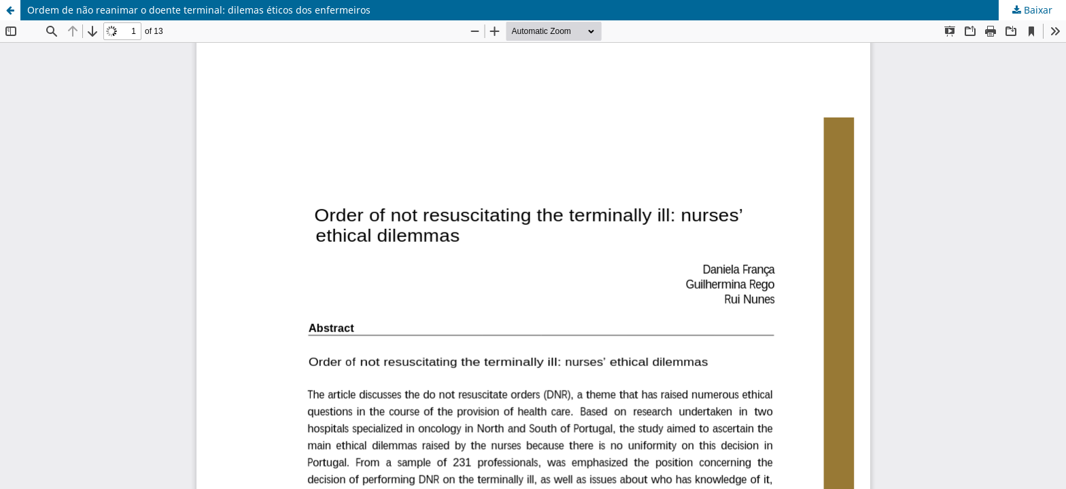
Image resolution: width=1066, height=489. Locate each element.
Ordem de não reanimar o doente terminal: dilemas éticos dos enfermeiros (199, 9)
